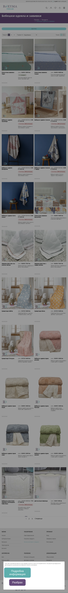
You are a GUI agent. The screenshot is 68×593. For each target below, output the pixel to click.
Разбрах (17, 582)
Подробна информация (17, 572)
